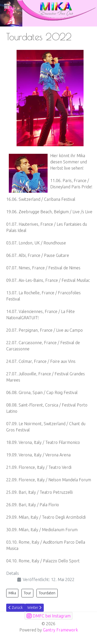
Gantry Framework (60, 630)
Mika (12, 593)
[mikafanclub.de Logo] (48, 12)
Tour (27, 593)
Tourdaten (47, 593)
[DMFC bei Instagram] (48, 615)
